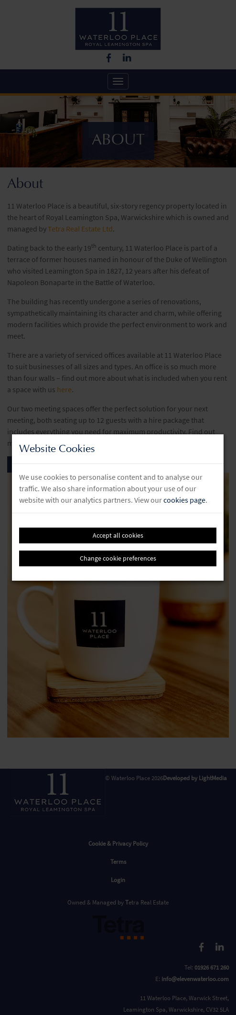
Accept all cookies (118, 535)
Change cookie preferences (118, 558)
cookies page (184, 500)
